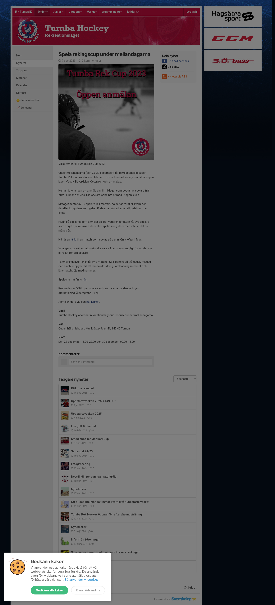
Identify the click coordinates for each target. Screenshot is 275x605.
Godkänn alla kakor (49, 590)
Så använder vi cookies (82, 579)
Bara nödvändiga (88, 590)
